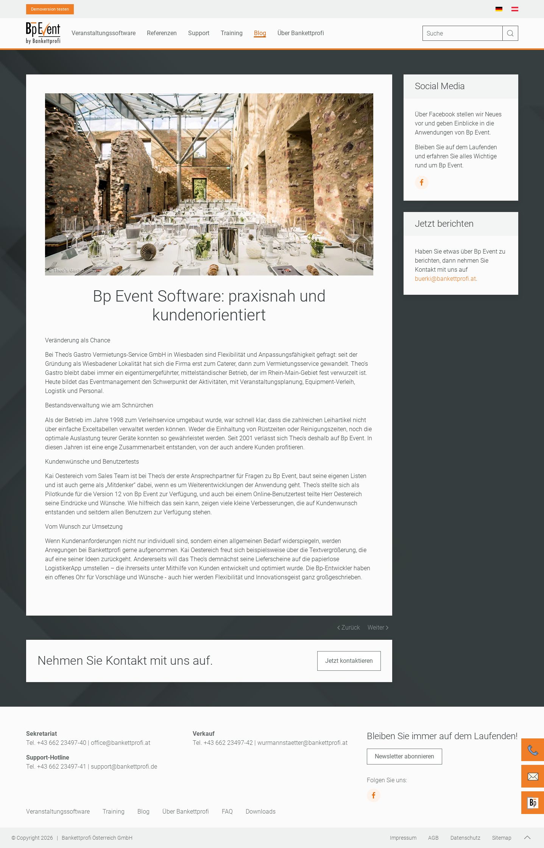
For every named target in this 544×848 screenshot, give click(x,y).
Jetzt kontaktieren (349, 660)
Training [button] (232, 33)
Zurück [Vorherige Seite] (348, 627)
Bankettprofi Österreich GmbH (97, 838)
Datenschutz (465, 838)
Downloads (261, 811)
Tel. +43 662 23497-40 (56, 742)
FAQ (227, 811)
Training (114, 811)
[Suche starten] (510, 33)
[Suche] (470, 33)
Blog (260, 33)
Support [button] (198, 33)
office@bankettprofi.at (120, 742)
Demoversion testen (50, 9)
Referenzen (162, 33)
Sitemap (501, 838)
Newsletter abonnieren (404, 756)
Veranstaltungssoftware (58, 811)
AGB (433, 838)
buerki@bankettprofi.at (445, 278)
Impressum (403, 838)
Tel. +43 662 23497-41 (56, 766)
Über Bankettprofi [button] (300, 33)
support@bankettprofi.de (124, 766)
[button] (527, 837)
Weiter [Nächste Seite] (378, 627)
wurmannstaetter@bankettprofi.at (302, 742)
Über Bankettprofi (185, 811)
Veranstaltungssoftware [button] (104, 33)
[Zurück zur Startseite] (43, 33)
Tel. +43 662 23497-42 (223, 742)
